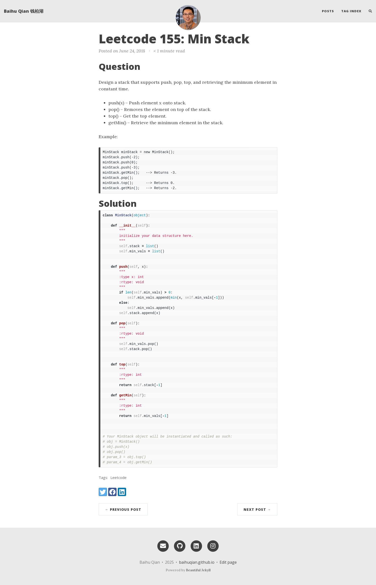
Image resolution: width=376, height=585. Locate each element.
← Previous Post (123, 509)
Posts (328, 11)
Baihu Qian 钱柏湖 (23, 11)
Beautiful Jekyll (198, 570)
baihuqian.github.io (196, 562)
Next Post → (257, 509)
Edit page (228, 562)
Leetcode (118, 477)
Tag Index (351, 11)
